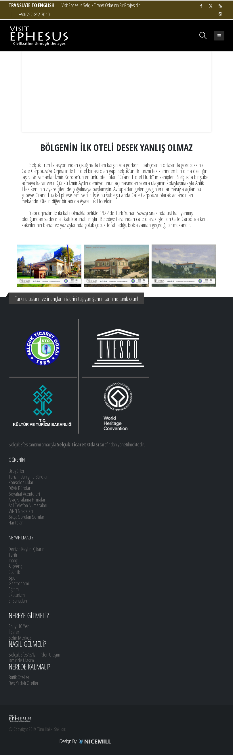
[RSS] (220, 6)
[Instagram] (220, 14)
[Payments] (60, 741)
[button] (203, 35)
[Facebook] (201, 6)
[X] (211, 6)
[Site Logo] (39, 36)
